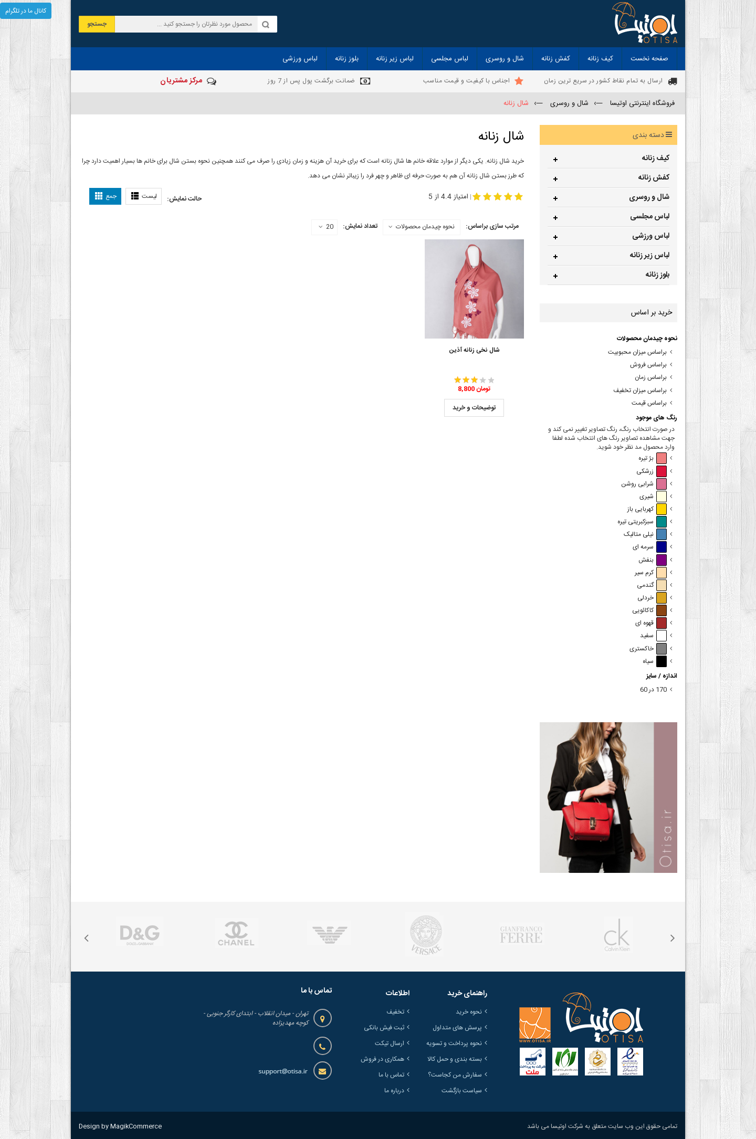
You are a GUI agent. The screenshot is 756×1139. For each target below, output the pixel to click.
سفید (653, 635)
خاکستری (648, 649)
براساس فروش (648, 365)
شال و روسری (649, 197)
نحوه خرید (469, 1012)
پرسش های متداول (457, 1027)
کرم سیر (651, 572)
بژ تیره (652, 458)
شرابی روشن (644, 484)
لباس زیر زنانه (649, 255)
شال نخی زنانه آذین (474, 350)
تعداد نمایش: (360, 226)
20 (326, 227)
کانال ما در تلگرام (25, 11)
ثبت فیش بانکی (384, 1027)
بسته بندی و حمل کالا (454, 1059)
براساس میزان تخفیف (640, 390)
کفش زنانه (653, 178)
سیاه (655, 661)
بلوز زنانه (657, 275)
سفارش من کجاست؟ (455, 1075)
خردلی (652, 598)
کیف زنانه (655, 158)
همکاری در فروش (382, 1059)
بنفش (652, 560)
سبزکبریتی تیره (642, 522)
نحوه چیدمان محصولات (425, 227)
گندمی (652, 585)
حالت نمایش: (184, 199)
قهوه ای (651, 623)
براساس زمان (651, 377)
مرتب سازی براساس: (492, 226)
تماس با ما (391, 1075)
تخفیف (395, 1012)
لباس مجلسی (649, 216)
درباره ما (394, 1090)
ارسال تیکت (389, 1043)
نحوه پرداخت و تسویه (454, 1043)
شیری (653, 496)
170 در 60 (653, 689)
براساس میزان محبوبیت (637, 352)
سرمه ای (650, 547)
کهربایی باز (647, 509)
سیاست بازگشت (462, 1090)
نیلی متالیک (645, 534)
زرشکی (651, 471)
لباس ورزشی (650, 236)
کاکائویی (649, 610)
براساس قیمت (649, 403)
